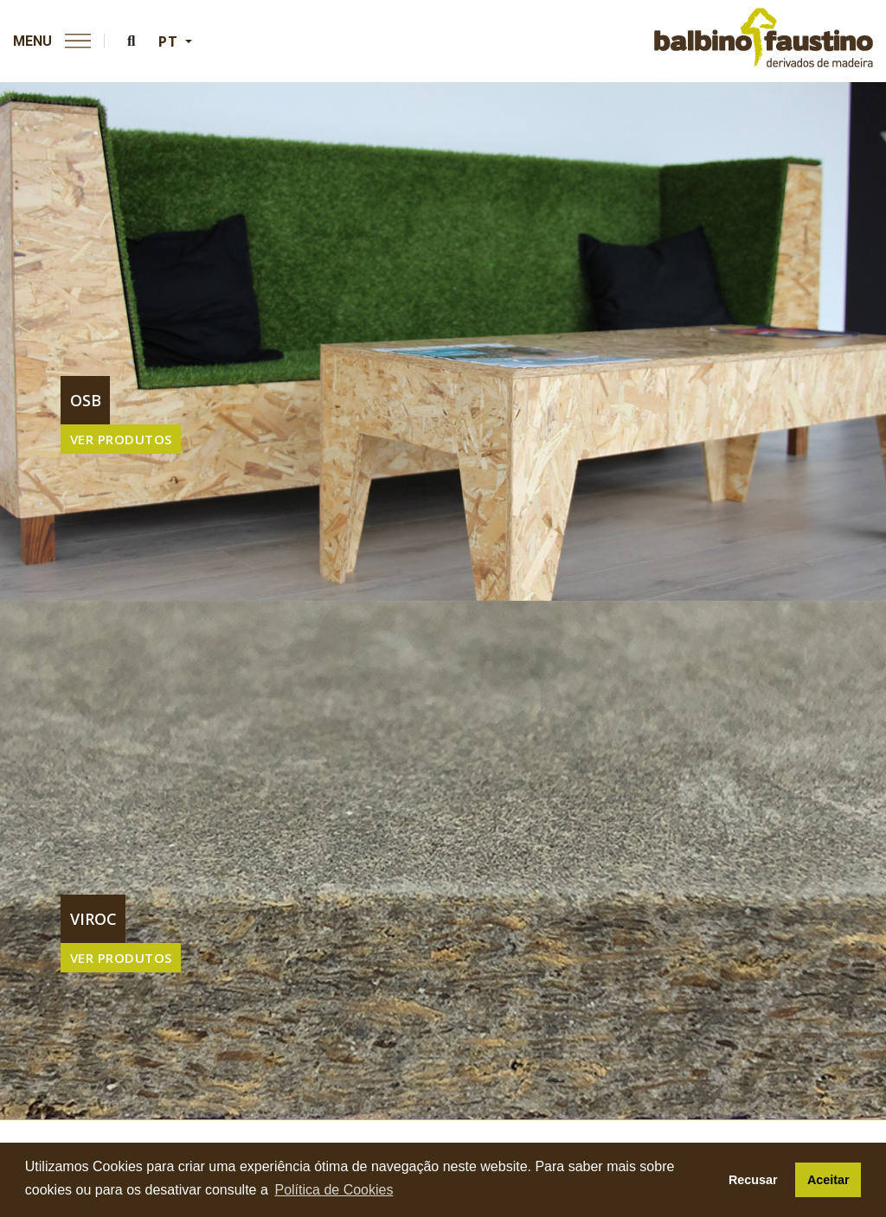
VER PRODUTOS (121, 439)
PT (170, 41)
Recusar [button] (753, 1180)
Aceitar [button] (828, 1180)
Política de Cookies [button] (333, 1189)
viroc (93, 918)
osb (85, 400)
